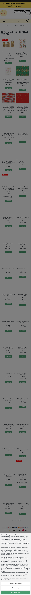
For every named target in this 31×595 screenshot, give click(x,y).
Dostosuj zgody (15, 587)
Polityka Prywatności (5, 579)
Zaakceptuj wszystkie (15, 592)
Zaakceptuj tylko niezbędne (15, 583)
